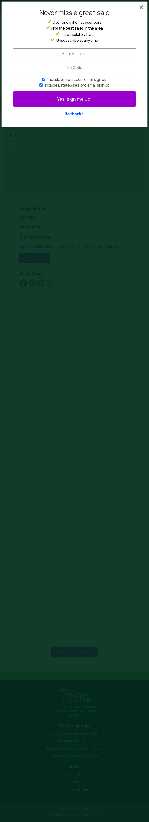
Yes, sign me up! (74, 99)
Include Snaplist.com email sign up (77, 79)
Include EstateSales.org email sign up (77, 85)
